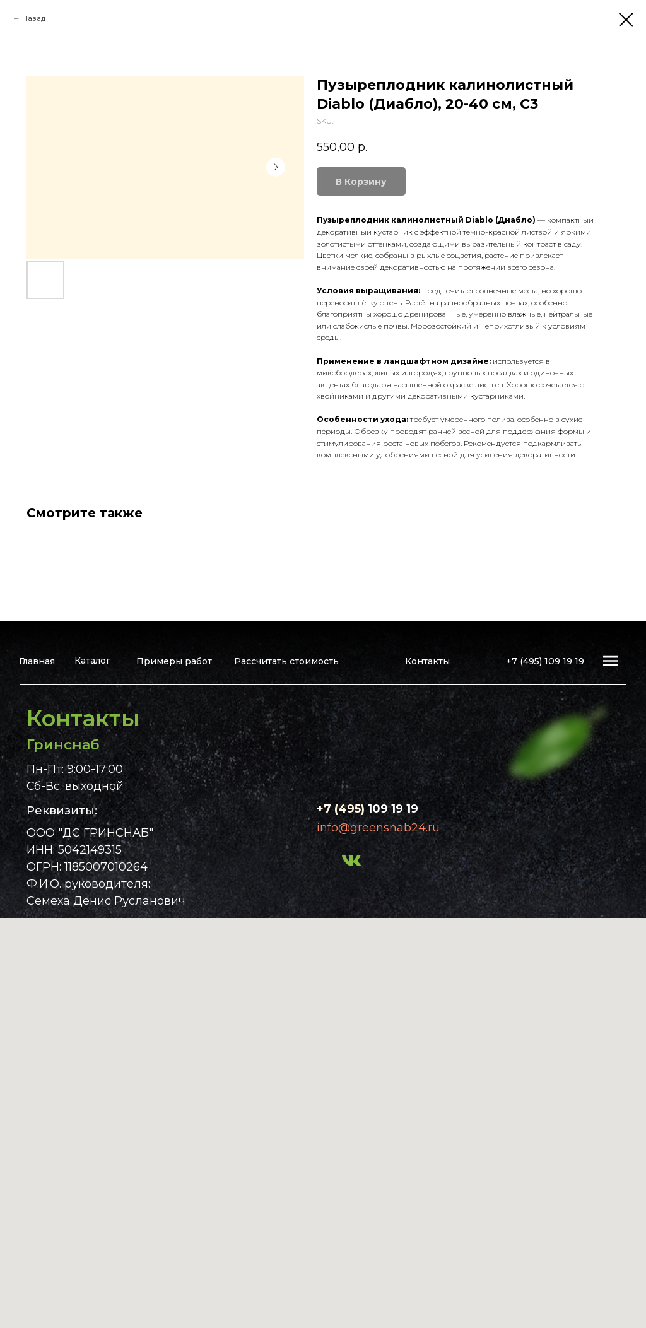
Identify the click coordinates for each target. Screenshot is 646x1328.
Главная (37, 661)
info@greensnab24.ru (378, 828)
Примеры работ (174, 661)
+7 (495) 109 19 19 (545, 661)
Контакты (427, 661)
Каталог (92, 660)
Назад (33, 18)
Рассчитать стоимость (286, 661)
